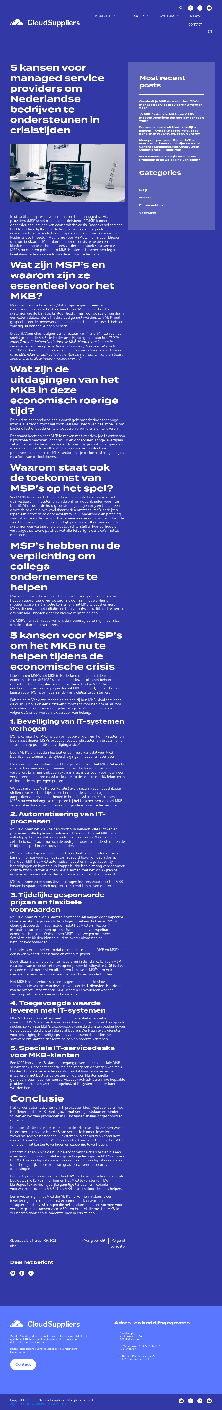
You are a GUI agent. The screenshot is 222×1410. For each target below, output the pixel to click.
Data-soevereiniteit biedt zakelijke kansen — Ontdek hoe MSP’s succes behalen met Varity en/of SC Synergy (169, 130)
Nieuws (196, 16)
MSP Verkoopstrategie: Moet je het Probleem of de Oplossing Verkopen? (169, 158)
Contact (195, 24)
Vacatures (147, 212)
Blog (13, 1246)
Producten (138, 15)
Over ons (169, 15)
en (210, 31)
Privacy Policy (57, 1403)
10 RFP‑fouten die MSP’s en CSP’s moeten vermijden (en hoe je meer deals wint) (171, 117)
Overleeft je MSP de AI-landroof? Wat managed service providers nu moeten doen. (170, 104)
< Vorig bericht (93, 1240)
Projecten (105, 15)
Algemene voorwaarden (27, 1403)
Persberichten (151, 205)
